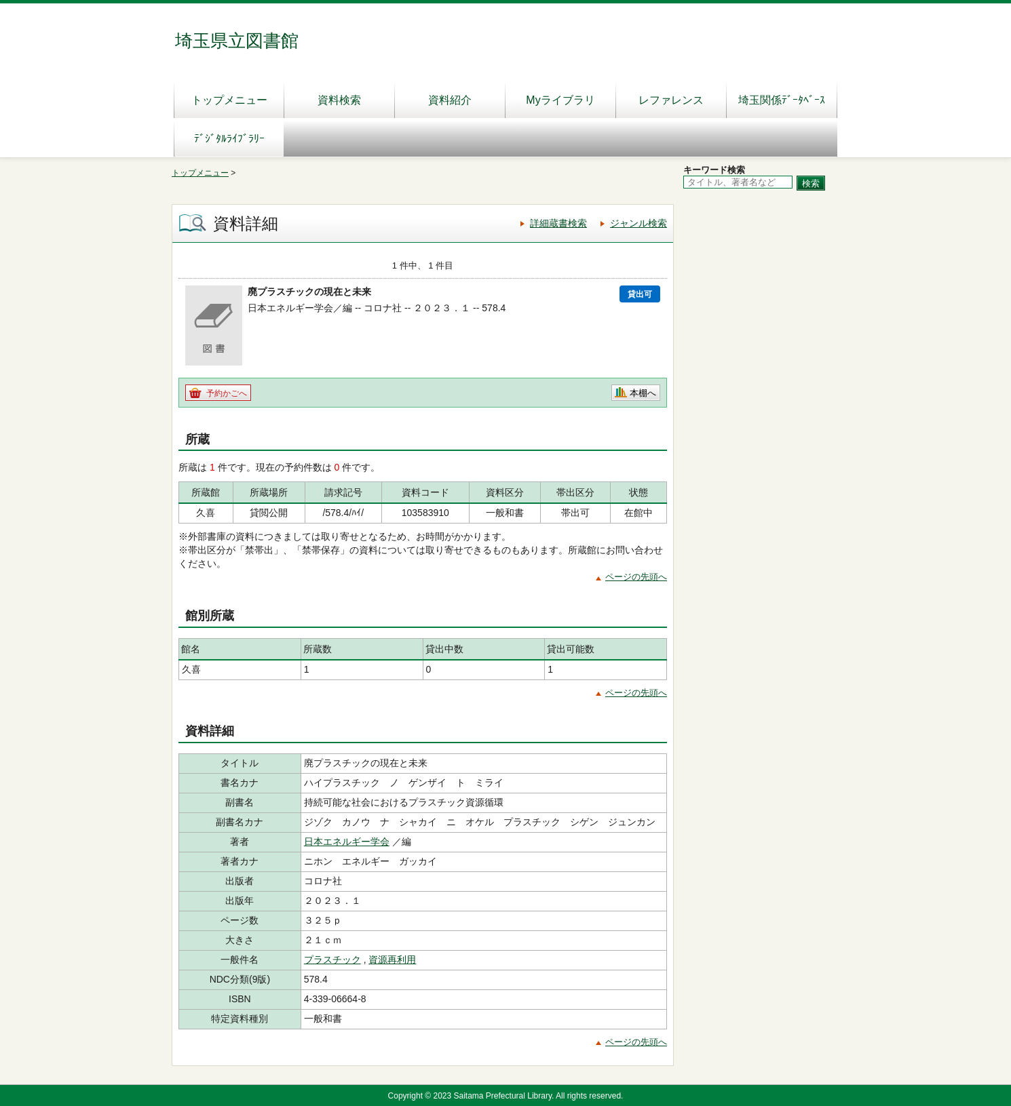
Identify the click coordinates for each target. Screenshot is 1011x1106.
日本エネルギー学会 (346, 841)
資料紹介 (450, 100)
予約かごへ (226, 393)
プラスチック (332, 959)
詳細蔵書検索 (558, 223)
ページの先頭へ (636, 577)
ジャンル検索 (638, 223)
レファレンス (671, 100)
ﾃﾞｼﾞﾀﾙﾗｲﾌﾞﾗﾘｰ (229, 138)
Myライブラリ (560, 100)
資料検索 (339, 100)
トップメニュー (229, 100)
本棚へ (643, 393)
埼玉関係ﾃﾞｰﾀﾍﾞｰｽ (781, 100)
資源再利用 (392, 959)
